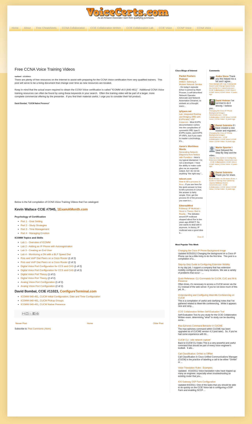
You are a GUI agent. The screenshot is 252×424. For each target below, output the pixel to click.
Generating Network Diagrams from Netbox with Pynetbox (189, 155)
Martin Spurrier (223, 147)
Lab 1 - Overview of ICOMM (35, 242)
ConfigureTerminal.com (78, 291)
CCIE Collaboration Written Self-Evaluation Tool (201, 311)
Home (15, 27)
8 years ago (230, 119)
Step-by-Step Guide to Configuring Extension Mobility (204, 264)
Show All (200, 237)
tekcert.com (185, 179)
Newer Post (21, 323)
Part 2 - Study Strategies (34, 225)
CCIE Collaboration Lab (139, 27)
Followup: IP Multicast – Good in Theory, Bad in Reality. (190, 211)
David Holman (223, 100)
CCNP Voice (184, 27)
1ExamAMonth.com (72, 209)
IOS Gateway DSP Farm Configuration (196, 382)
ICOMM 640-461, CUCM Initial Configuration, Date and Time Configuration (60, 296)
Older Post (158, 323)
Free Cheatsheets (46, 27)
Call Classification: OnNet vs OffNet (195, 353)
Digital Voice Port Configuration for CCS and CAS (47, 266)
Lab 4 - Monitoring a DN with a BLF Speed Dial (46, 254)
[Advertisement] (126, 45)
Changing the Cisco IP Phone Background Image (202, 250)
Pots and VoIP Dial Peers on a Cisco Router (44, 258)
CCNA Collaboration (73, 27)
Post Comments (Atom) (39, 328)
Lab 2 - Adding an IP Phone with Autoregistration (46, 246)
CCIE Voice (165, 27)
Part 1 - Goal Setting (31, 221)
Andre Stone (222, 76)
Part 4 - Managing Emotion (35, 233)
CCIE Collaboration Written (105, 27)
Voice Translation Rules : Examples (195, 368)
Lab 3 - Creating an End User (36, 250)
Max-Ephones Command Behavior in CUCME (200, 326)
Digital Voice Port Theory (34, 274)
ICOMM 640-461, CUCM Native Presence (43, 304)
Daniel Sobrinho (224, 125)
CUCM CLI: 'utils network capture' (194, 340)
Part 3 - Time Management (35, 229)
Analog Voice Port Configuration (38, 282)
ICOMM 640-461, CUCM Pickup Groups (42, 300)
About (27, 27)
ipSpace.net (185, 111)
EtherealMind (186, 205)
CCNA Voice (204, 27)
